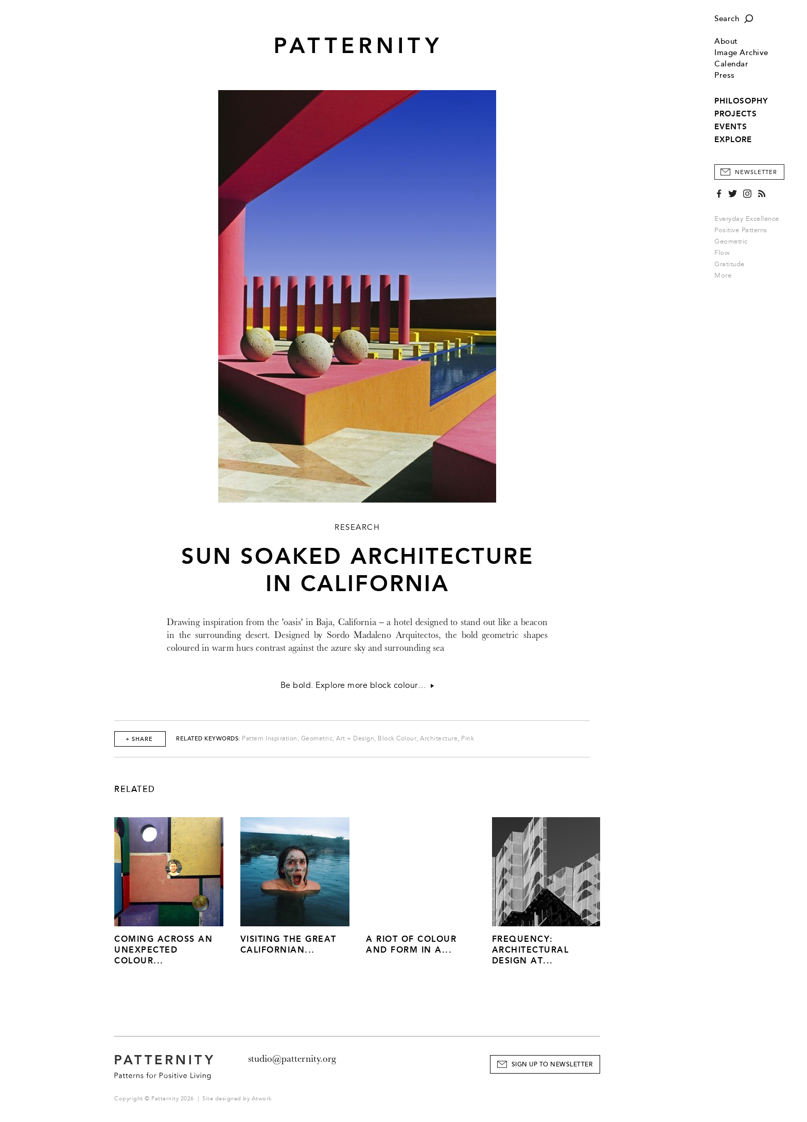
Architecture (439, 739)
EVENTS (730, 126)
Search (726, 18)
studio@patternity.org (292, 1058)
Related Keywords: (208, 738)
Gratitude (729, 264)
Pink (467, 739)
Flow (721, 253)
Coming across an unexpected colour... (163, 949)
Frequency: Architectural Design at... (530, 949)
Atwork (262, 1098)
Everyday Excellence (746, 219)
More (726, 275)
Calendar (731, 64)
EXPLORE (733, 139)
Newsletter (756, 172)
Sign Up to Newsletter (552, 1064)
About (726, 41)
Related (134, 789)
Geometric (731, 241)
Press (724, 75)
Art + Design (355, 739)
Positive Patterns (740, 230)
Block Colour (397, 739)
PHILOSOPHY (741, 101)
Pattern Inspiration (269, 739)
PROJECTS (735, 113)
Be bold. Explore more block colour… (357, 685)
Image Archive (741, 52)
